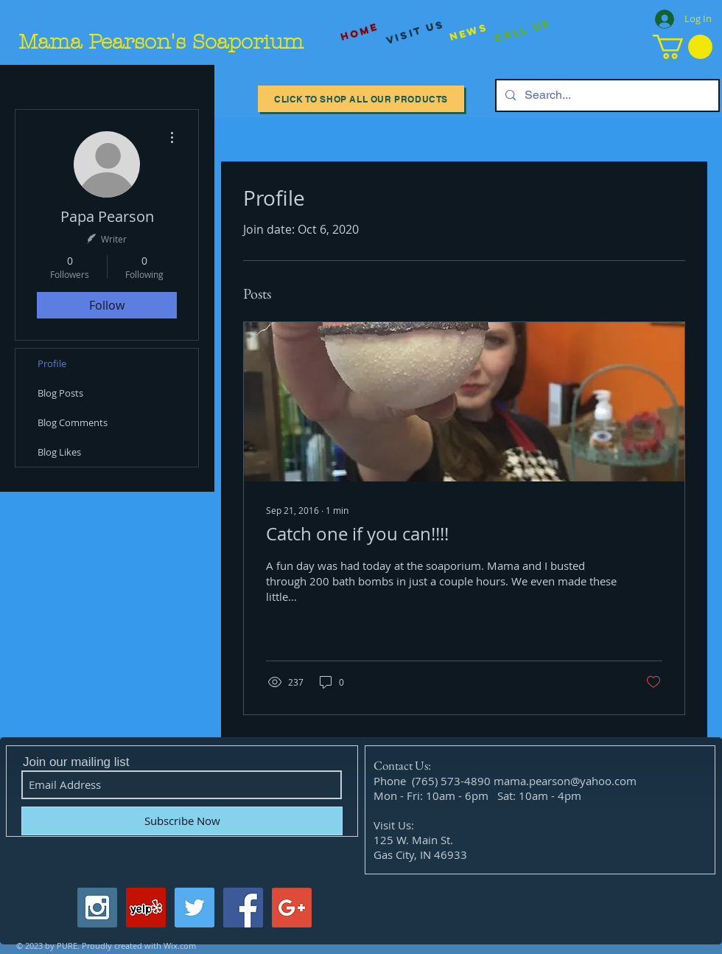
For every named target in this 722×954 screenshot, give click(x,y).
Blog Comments (73, 422)
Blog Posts (60, 393)
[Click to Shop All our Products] (361, 99)
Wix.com (180, 945)
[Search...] (606, 95)
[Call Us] (523, 31)
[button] (682, 47)
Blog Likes (59, 452)
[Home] (359, 32)
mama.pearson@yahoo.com (565, 780)
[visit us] (415, 32)
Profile (52, 363)
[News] (468, 32)
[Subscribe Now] (182, 821)
